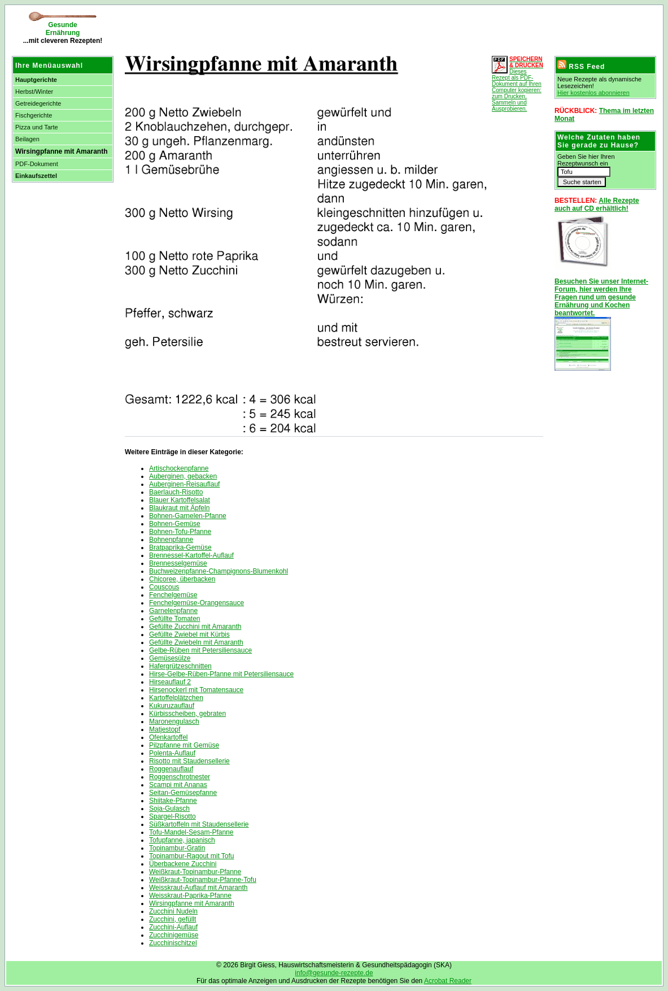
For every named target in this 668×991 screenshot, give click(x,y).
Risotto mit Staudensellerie (189, 761)
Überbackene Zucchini (182, 864)
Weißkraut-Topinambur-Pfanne (195, 872)
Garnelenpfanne (173, 611)
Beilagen (27, 139)
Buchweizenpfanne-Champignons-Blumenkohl (218, 571)
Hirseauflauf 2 (170, 682)
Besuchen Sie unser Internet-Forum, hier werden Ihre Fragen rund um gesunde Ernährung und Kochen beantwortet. (601, 297)
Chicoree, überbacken (182, 579)
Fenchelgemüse (173, 595)
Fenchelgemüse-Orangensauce (196, 603)
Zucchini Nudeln (173, 911)
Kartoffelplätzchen (176, 698)
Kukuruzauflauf (171, 706)
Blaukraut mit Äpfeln (179, 508)
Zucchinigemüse (173, 935)
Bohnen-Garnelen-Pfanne (187, 516)
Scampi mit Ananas (178, 785)
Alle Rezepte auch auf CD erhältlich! (597, 204)
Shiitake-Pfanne (173, 801)
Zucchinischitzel (173, 943)
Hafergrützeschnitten (180, 666)
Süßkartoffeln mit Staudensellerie (199, 824)
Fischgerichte (33, 115)
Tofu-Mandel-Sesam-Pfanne (191, 832)
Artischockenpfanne (178, 468)
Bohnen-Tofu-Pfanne (180, 532)
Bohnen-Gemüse (174, 524)
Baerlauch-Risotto (176, 492)
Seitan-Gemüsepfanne (183, 793)
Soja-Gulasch (169, 808)
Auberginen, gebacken (183, 476)
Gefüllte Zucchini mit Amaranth (195, 627)
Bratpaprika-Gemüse (180, 547)
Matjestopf (164, 729)
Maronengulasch (174, 721)
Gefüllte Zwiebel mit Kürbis (189, 634)
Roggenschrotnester (179, 777)
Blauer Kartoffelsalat (179, 500)
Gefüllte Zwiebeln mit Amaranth (196, 642)
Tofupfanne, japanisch (182, 840)
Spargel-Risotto (172, 816)
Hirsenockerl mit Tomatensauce (196, 690)
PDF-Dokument (36, 163)
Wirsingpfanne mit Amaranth (191, 903)
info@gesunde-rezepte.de (334, 973)
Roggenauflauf (171, 769)
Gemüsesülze (169, 658)
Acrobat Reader (447, 981)
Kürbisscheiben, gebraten (187, 714)
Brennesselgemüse (178, 563)
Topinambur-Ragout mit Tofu (191, 856)
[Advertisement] (251, 28)
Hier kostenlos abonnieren (593, 92)
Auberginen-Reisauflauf (184, 484)
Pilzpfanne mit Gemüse (184, 745)
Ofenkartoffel (168, 737)
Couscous (164, 587)
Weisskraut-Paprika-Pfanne (190, 895)
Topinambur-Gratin (177, 848)
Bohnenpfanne (171, 540)
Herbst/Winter (34, 91)
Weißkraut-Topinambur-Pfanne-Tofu (202, 880)
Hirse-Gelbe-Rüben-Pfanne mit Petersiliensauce (221, 674)
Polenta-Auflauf (172, 753)
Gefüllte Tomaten (174, 619)
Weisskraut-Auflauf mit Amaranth (198, 888)
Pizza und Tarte (36, 127)
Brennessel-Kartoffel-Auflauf (191, 555)
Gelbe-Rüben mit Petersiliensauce (200, 650)
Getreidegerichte (38, 103)
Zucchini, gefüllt (172, 919)
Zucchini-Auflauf (173, 927)
